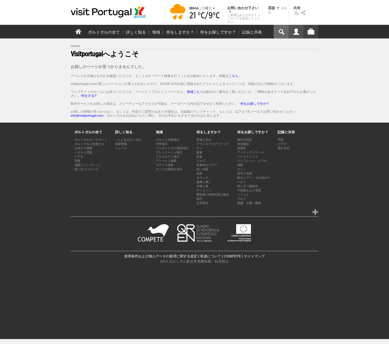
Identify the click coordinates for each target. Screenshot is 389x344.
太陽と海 (202, 186)
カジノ (241, 169)
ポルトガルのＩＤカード (90, 139)
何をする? (88, 96)
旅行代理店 (244, 139)
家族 (199, 152)
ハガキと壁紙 (83, 152)
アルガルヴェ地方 (168, 156)
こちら (233, 76)
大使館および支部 (249, 190)
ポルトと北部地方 (168, 139)
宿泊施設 (243, 144)
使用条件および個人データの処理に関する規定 (160, 256)
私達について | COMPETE (220, 256)
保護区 (241, 148)
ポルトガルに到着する (89, 144)
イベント (243, 194)
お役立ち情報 (83, 148)
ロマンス (202, 177)
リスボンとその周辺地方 (172, 148)
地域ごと (193, 92)
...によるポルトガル (128, 139)
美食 (199, 156)
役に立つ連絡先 (247, 186)
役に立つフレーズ (86, 169)
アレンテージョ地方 (169, 152)
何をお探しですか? (254, 103)
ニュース (121, 148)
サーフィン (203, 190)
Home (75, 46)
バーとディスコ (247, 156)
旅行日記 (284, 148)
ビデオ (78, 156)
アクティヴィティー (250, 152)
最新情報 (121, 144)
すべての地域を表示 (169, 169)
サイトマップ (254, 256)
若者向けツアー (206, 165)
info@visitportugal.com (87, 115)
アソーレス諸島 (166, 161)
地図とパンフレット (87, 165)
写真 (77, 161)
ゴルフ (200, 161)
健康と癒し (203, 182)
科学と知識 (244, 173)
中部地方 (162, 144)
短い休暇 (202, 169)
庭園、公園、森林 (249, 203)
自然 (199, 173)
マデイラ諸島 (165, 165)
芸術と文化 (203, 139)
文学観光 (202, 203)
